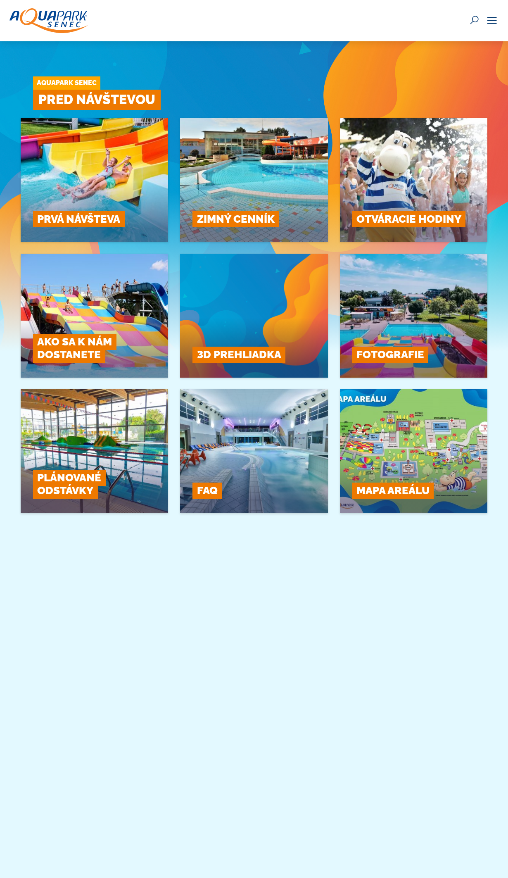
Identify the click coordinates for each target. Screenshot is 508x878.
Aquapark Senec (67, 83)
